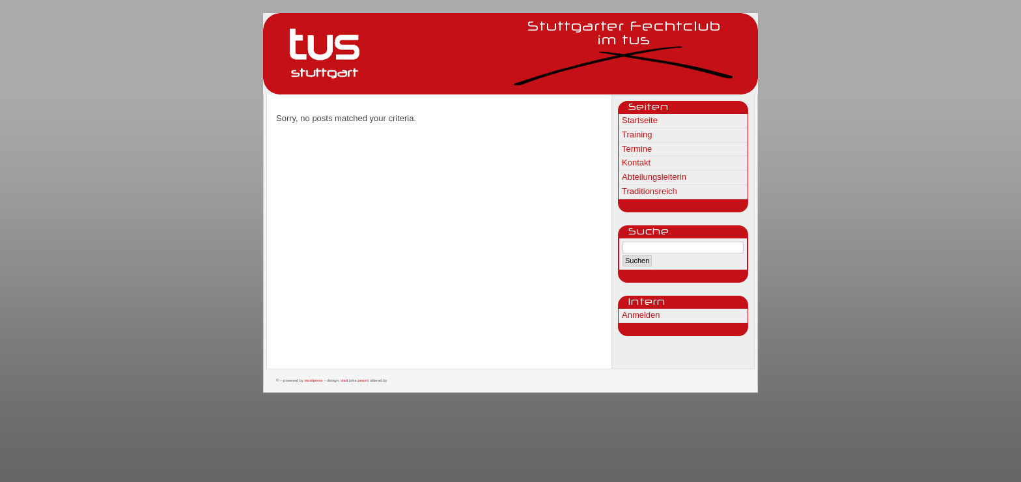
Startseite (640, 120)
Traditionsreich (649, 191)
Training (637, 134)
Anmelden (641, 315)
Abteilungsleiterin (654, 177)
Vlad (344, 380)
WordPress (314, 380)
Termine (637, 149)
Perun (362, 380)
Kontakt (636, 162)
